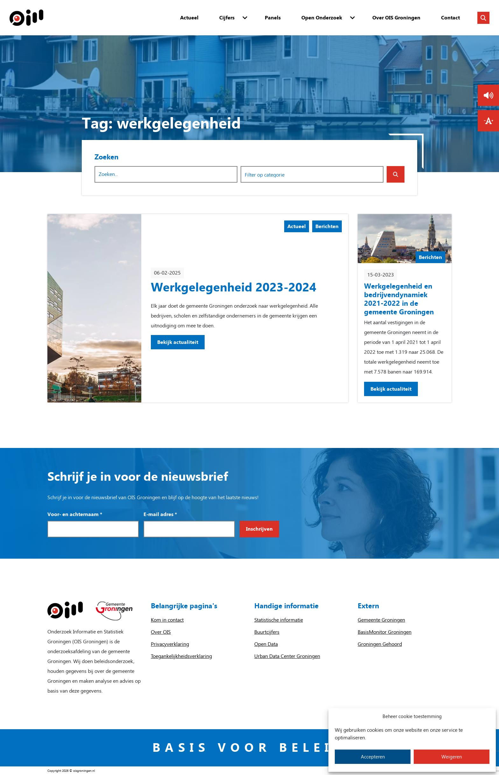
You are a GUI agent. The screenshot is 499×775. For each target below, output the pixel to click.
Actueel (189, 18)
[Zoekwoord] (166, 174)
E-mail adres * (160, 514)
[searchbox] (271, 175)
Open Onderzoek (321, 18)
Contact (450, 18)
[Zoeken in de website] (483, 18)
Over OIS (161, 632)
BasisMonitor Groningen (384, 632)
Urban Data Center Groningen (287, 656)
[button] (488, 95)
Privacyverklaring (170, 644)
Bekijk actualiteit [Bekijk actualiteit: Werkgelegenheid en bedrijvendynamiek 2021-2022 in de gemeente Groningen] (390, 389)
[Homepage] (26, 17)
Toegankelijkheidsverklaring (181, 656)
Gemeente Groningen (381, 620)
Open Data (266, 644)
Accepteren (373, 757)
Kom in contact (167, 620)
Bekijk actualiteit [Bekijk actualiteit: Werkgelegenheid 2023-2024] (177, 342)
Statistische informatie (278, 620)
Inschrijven (259, 529)
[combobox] (312, 174)
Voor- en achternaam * (74, 514)
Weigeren (451, 757)
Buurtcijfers (266, 632)
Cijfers (227, 18)
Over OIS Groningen (396, 18)
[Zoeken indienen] (395, 174)
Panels (273, 18)
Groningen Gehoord (380, 644)
